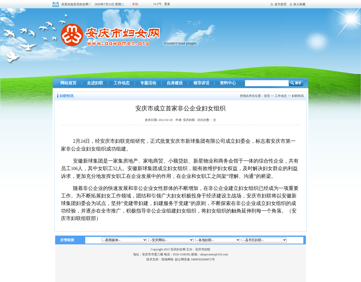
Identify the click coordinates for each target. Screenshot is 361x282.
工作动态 (122, 83)
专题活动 (148, 83)
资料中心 (228, 83)
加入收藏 (299, 4)
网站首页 (68, 83)
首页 (267, 96)
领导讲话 (201, 83)
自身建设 (175, 83)
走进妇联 (95, 83)
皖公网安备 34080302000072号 (195, 259)
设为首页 (281, 4)
